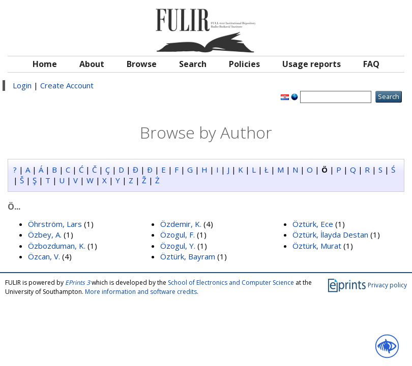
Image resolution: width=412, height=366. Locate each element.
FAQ (371, 64)
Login (22, 85)
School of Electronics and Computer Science (231, 282)
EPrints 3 (77, 282)
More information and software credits (141, 291)
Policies (244, 64)
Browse (142, 64)
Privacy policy (387, 285)
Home (45, 64)
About (91, 64)
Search (193, 64)
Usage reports (311, 64)
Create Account (67, 85)
